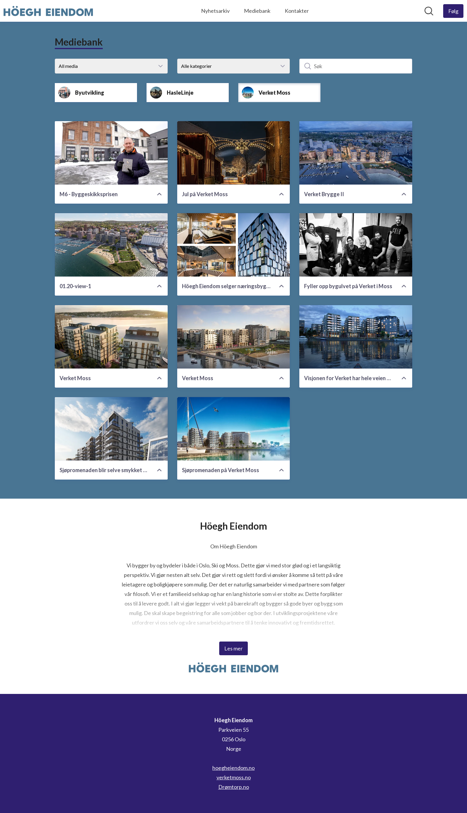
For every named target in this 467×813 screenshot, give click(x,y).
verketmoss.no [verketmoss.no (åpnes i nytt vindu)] (234, 777)
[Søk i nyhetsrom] (429, 11)
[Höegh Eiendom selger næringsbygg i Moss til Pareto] (233, 245)
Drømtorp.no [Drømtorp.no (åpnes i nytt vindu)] (233, 787)
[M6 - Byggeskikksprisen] (111, 153)
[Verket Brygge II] (355, 153)
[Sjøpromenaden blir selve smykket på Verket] (111, 429)
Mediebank (257, 10)
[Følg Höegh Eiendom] (453, 11)
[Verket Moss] (111, 337)
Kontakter (297, 10)
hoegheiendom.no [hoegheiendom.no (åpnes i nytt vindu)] (233, 767)
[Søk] (355, 66)
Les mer (233, 648)
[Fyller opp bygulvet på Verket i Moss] (355, 245)
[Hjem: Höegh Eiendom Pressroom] (48, 11)
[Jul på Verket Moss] (233, 153)
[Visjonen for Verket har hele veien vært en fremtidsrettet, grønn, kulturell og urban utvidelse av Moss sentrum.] (355, 337)
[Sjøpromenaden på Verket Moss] (233, 429)
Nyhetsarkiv (215, 10)
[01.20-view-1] (111, 245)
